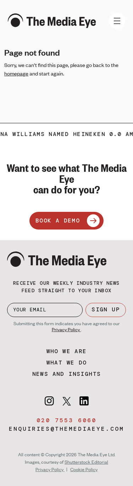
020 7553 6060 (66, 420)
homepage (16, 73)
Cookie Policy (84, 469)
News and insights (66, 374)
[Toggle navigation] (117, 21)
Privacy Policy (66, 329)
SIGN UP (106, 309)
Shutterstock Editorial (86, 462)
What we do (66, 362)
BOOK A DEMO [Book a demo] (67, 220)
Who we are (66, 351)
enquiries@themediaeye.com (66, 429)
